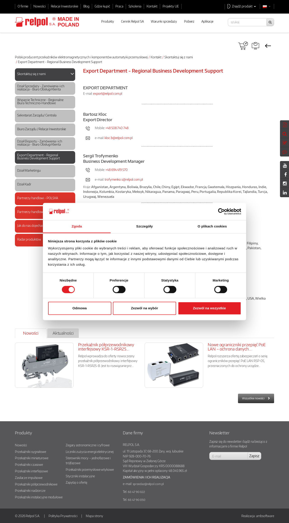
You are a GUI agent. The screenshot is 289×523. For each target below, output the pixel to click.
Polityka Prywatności (63, 516)
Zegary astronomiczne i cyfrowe (88, 445)
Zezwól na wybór (144, 308)
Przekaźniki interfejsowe (31, 471)
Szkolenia (134, 6)
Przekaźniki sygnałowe (30, 452)
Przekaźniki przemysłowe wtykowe (90, 469)
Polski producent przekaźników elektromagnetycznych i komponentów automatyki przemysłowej (81, 57)
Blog (86, 6)
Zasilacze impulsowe (28, 478)
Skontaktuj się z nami (178, 57)
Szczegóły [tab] (144, 226)
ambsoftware (265, 516)
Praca (119, 6)
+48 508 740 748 (116, 128)
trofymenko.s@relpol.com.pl (124, 179)
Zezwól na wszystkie (209, 308)
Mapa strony (94, 516)
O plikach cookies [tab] (212, 226)
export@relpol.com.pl (107, 93)
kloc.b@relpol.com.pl (119, 138)
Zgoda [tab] (77, 226)
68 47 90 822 (136, 492)
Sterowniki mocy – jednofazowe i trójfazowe (88, 460)
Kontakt (152, 6)
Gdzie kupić (102, 6)
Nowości (39, 6)
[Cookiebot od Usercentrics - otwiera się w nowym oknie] (221, 211)
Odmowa (79, 308)
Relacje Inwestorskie (64, 6)
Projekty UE (171, 6)
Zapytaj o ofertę (76, 482)
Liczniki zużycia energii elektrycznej (90, 452)
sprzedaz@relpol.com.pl (148, 484)
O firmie (23, 6)
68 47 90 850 (136, 500)
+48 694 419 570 (116, 170)
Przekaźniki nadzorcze (30, 490)
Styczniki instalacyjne (80, 476)
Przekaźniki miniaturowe (31, 458)
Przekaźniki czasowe (29, 464)
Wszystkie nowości (253, 398)
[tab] (45, 74)
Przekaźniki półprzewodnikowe (36, 484)
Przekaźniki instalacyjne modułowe (39, 497)
